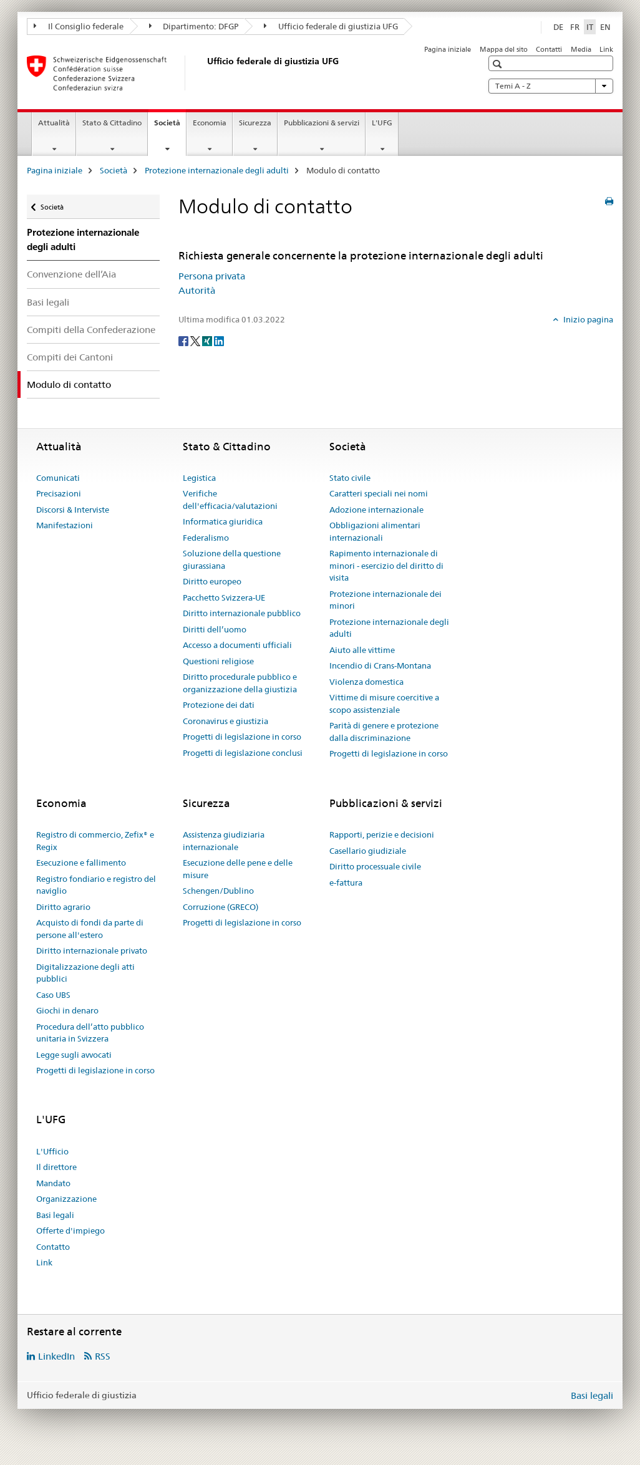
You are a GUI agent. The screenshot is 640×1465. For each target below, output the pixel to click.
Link (606, 49)
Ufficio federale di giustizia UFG (331, 26)
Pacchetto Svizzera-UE (224, 597)
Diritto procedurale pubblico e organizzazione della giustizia (240, 683)
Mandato (53, 1183)
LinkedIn (56, 1356)
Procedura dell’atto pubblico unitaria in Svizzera (90, 1033)
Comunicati (58, 478)
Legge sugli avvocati (74, 1055)
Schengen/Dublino (218, 891)
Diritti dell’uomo (214, 629)
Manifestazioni (64, 525)
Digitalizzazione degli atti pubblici (85, 973)
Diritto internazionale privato (91, 950)
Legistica (199, 478)
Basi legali (48, 302)
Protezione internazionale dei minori (385, 600)
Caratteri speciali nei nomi (378, 493)
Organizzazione (66, 1199)
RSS (102, 1356)
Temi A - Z (550, 86)
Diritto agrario (63, 907)
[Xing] (208, 341)
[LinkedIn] (219, 341)
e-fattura (345, 882)
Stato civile (350, 478)
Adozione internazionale (376, 510)
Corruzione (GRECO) (220, 907)
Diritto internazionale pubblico (242, 613)
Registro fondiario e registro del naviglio (96, 885)
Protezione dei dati (219, 705)
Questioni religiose (218, 661)
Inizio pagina (587, 319)
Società (170, 126)
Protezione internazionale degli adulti (217, 170)
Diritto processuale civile (375, 866)
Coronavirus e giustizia (225, 721)
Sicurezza (255, 122)
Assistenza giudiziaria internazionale (223, 840)
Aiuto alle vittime (362, 650)
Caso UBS (53, 995)
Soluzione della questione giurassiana (232, 559)
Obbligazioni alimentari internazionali (374, 531)
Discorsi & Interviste (72, 510)
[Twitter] (196, 341)
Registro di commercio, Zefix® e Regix (95, 840)
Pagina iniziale (447, 49)
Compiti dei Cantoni (70, 357)
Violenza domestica (366, 682)
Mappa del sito (504, 49)
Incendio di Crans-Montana (380, 665)
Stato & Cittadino (112, 122)
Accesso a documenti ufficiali (237, 645)
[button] (498, 64)
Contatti (549, 49)
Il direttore (56, 1167)
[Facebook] (184, 341)
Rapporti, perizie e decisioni (381, 834)
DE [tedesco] (558, 27)
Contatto (53, 1247)
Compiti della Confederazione (91, 330)
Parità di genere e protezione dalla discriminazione (384, 731)
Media (581, 49)
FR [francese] (574, 27)
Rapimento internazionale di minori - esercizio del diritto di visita (386, 565)
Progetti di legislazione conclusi (243, 753)
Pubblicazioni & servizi (321, 122)
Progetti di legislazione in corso (242, 737)
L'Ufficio (52, 1151)
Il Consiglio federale (79, 26)
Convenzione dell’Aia (71, 274)
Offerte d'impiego (70, 1230)
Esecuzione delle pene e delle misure (238, 869)
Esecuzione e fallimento (81, 863)
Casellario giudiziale (367, 851)
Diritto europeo (212, 581)
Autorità (196, 290)
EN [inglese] (605, 27)
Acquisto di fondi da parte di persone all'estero (89, 928)
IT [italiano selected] (589, 27)
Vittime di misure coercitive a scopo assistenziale (384, 703)
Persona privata (211, 276)
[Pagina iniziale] (204, 73)
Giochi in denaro (67, 1010)
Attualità (54, 122)
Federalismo (206, 538)
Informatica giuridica (223, 521)
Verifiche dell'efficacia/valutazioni (230, 499)
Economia (209, 122)
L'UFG (382, 122)
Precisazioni (58, 493)
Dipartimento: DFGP (194, 26)
